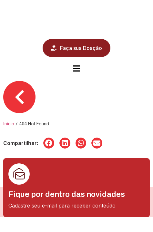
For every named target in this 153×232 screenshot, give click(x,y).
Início (8, 123)
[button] (48, 143)
